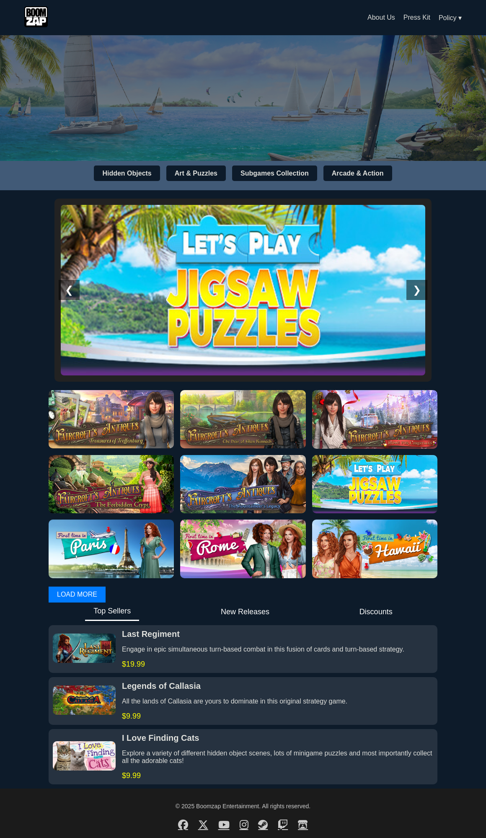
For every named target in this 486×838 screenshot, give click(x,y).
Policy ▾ (450, 17)
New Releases (245, 612)
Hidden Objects (126, 173)
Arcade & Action (358, 173)
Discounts (376, 612)
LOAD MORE (77, 594)
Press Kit (416, 17)
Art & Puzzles (196, 173)
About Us (381, 17)
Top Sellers (112, 611)
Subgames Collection (274, 173)
